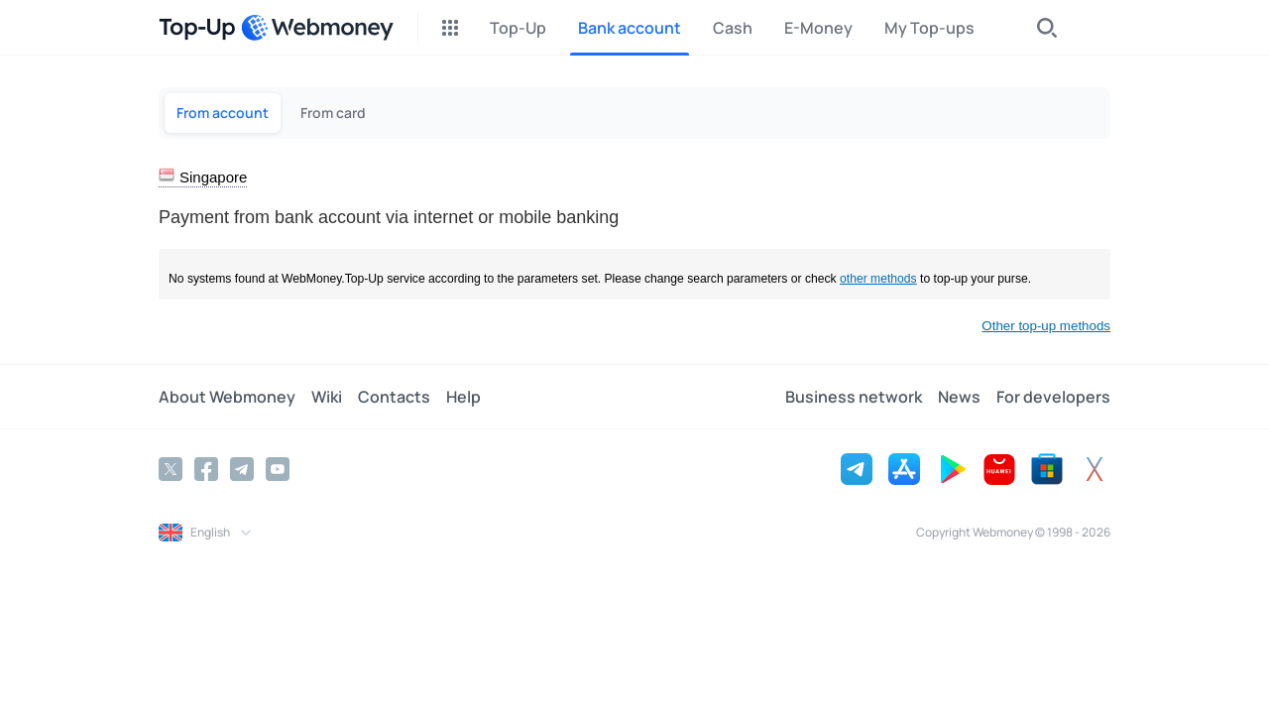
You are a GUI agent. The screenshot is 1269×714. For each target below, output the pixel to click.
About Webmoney (227, 397)
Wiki (326, 397)
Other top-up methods (1045, 325)
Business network (853, 397)
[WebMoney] (317, 28)
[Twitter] (170, 469)
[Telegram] (242, 469)
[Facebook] (206, 469)
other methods (878, 279)
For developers (1053, 397)
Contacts (394, 397)
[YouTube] (277, 469)
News (959, 397)
